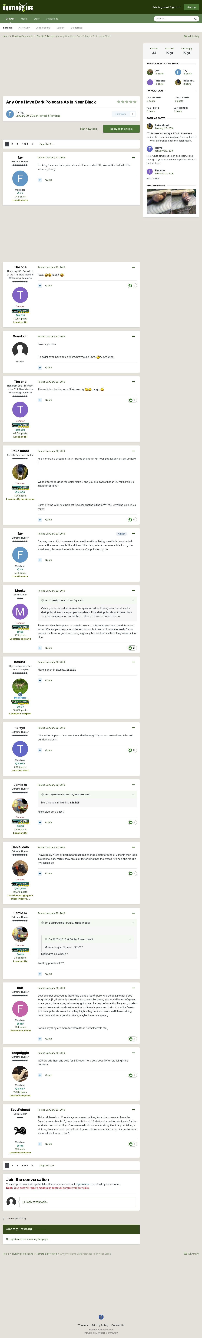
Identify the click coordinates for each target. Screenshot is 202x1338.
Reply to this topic (121, 128)
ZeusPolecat (20, 1109)
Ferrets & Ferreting (49, 115)
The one (20, 267)
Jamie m (20, 785)
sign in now (82, 1184)
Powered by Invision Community (101, 1332)
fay (21, 112)
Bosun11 (20, 662)
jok (157, 70)
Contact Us (117, 1325)
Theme (83, 1325)
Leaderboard (43, 27)
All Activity (24, 27)
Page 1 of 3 (47, 144)
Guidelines (76, 27)
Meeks (20, 590)
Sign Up (191, 7)
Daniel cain (20, 847)
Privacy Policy (100, 1325)
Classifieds (52, 18)
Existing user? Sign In (167, 7)
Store (37, 18)
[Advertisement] (71, 68)
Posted (51, 157)
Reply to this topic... (35, 1201)
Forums (7, 27)
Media (24, 18)
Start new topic (88, 128)
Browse (10, 20)
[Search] (173, 18)
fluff (20, 988)
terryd (20, 728)
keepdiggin (20, 1053)
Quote (48, 179)
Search (60, 27)
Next (25, 144)
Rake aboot (20, 451)
